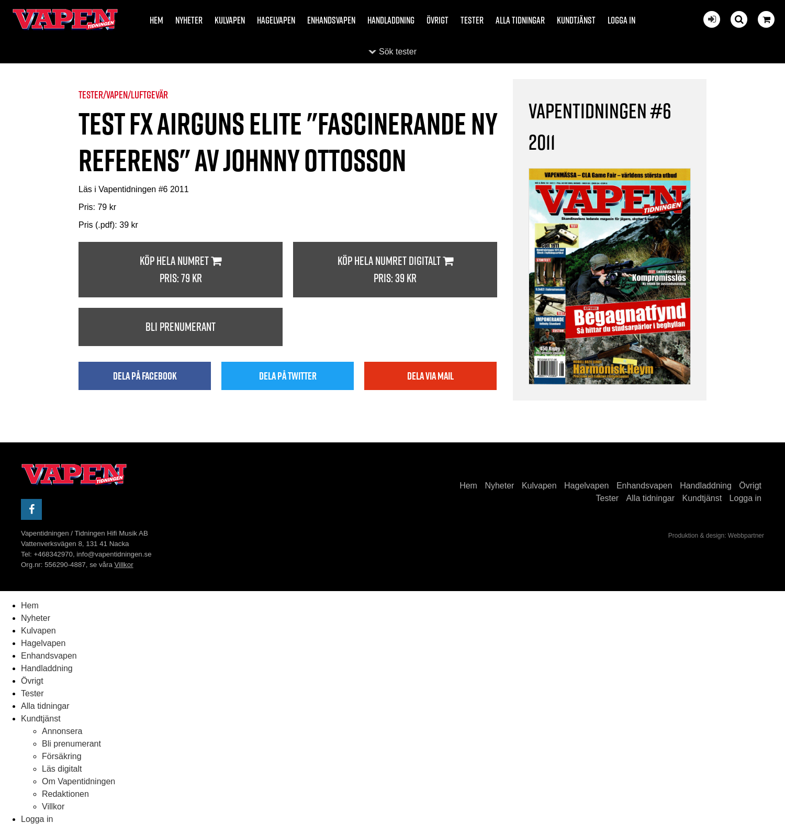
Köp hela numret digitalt (395, 270)
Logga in (621, 20)
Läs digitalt (62, 768)
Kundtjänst (576, 20)
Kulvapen (230, 20)
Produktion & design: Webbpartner (716, 535)
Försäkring (62, 756)
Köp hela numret (180, 270)
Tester (472, 20)
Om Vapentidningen (78, 781)
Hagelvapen (276, 20)
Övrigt (437, 20)
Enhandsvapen (331, 20)
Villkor (124, 565)
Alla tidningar (520, 20)
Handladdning (390, 20)
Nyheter (189, 20)
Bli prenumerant (180, 327)
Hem (156, 20)
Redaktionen (65, 793)
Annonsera (62, 731)
